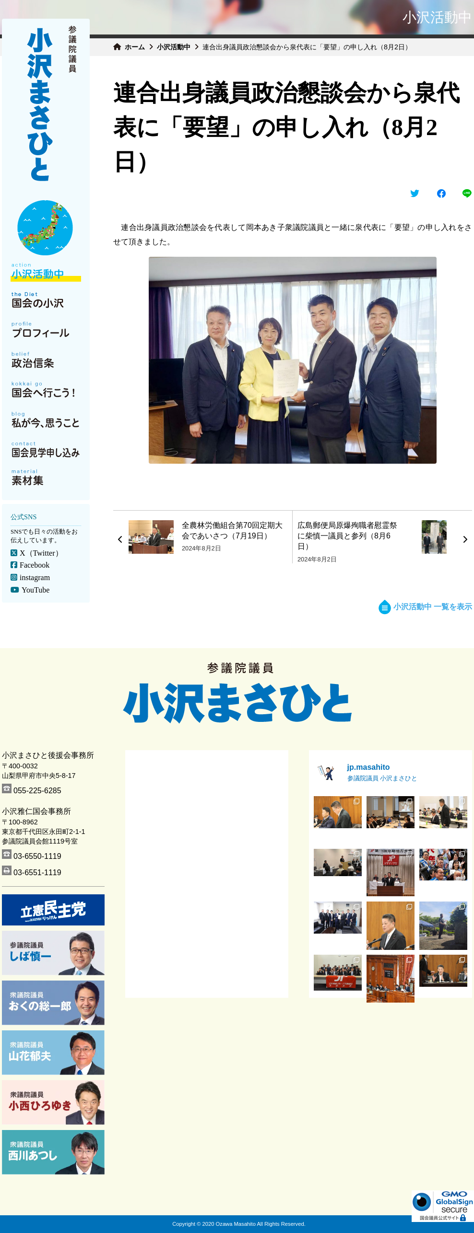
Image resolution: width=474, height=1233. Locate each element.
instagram (35, 577)
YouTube (35, 590)
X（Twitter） (41, 553)
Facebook (34, 565)
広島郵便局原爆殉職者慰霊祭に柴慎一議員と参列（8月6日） (347, 536)
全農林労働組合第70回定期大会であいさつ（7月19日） (232, 530)
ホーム (135, 47)
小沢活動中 (173, 47)
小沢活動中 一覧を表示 (425, 607)
